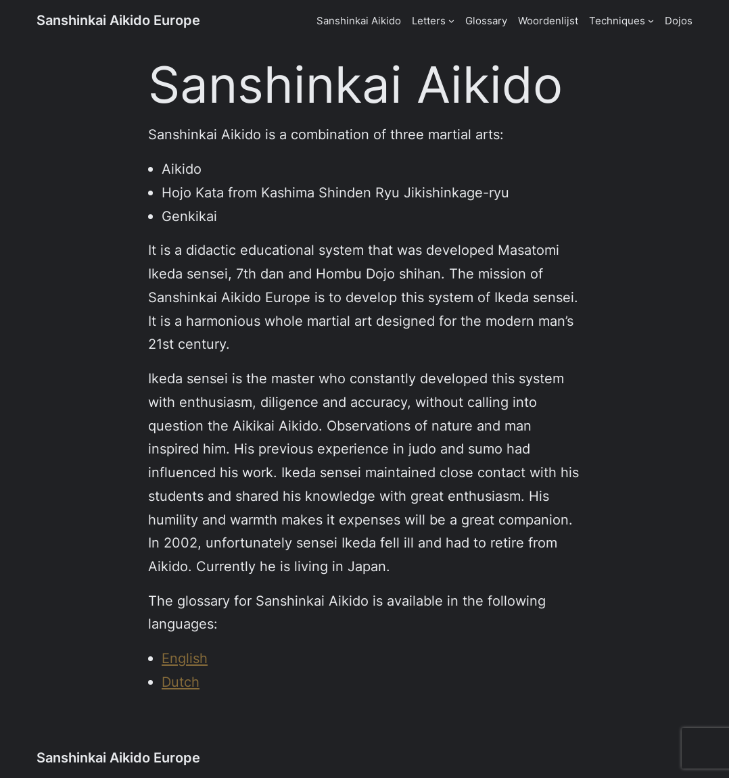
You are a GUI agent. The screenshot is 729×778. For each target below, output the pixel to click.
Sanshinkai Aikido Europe (118, 19)
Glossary (486, 20)
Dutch (180, 681)
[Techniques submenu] (651, 21)
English (185, 658)
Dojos (678, 20)
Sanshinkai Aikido (358, 20)
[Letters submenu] (451, 21)
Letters (429, 20)
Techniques (617, 20)
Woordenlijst (548, 20)
